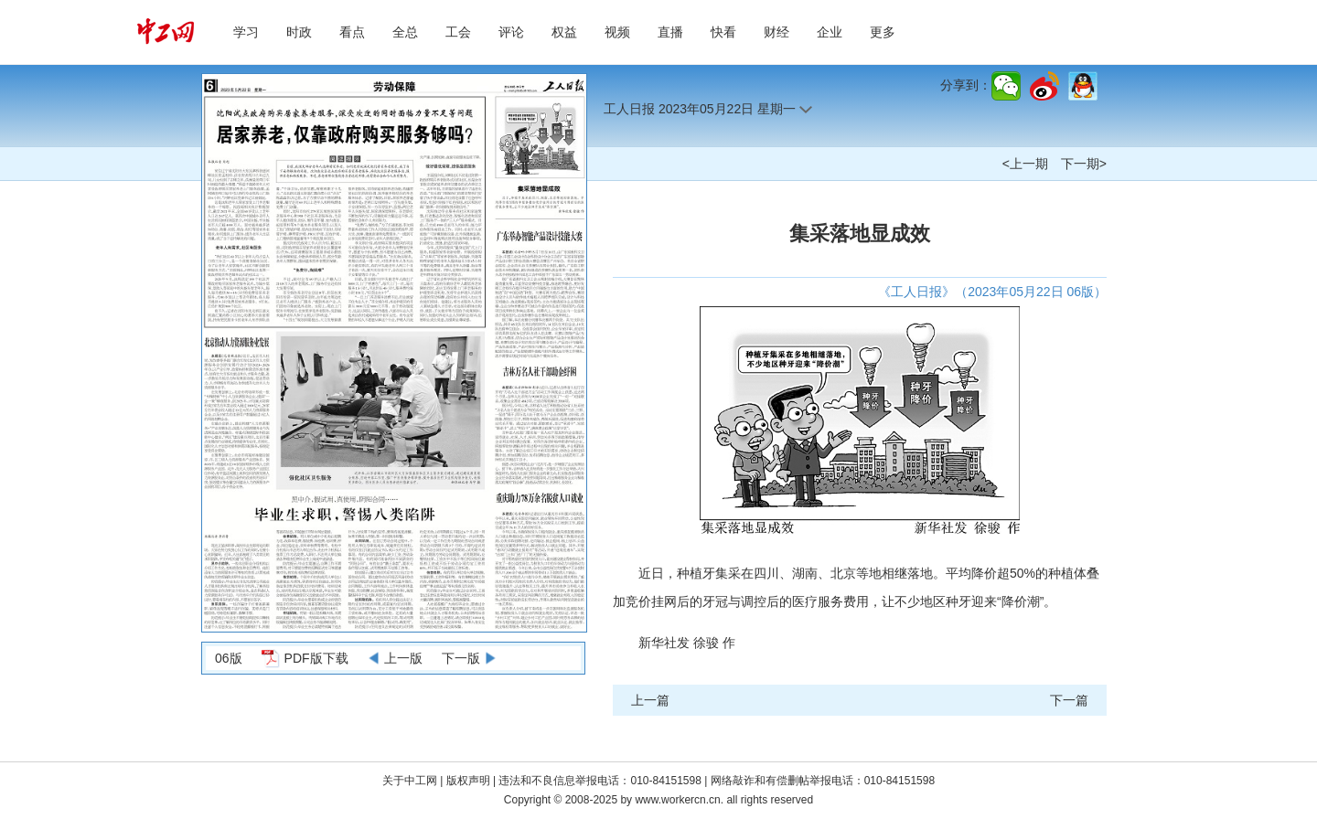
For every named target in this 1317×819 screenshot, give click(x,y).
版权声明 (469, 780)
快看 (723, 32)
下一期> (1084, 163)
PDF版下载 (316, 658)
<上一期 (1025, 163)
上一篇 (650, 700)
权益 (564, 32)
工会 (458, 32)
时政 (299, 32)
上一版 (403, 658)
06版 (228, 658)
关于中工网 (409, 780)
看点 (352, 32)
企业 (829, 32)
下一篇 (1069, 700)
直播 (670, 32)
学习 (246, 32)
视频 (617, 32)
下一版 (461, 658)
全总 (405, 32)
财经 (776, 32)
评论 (511, 32)
